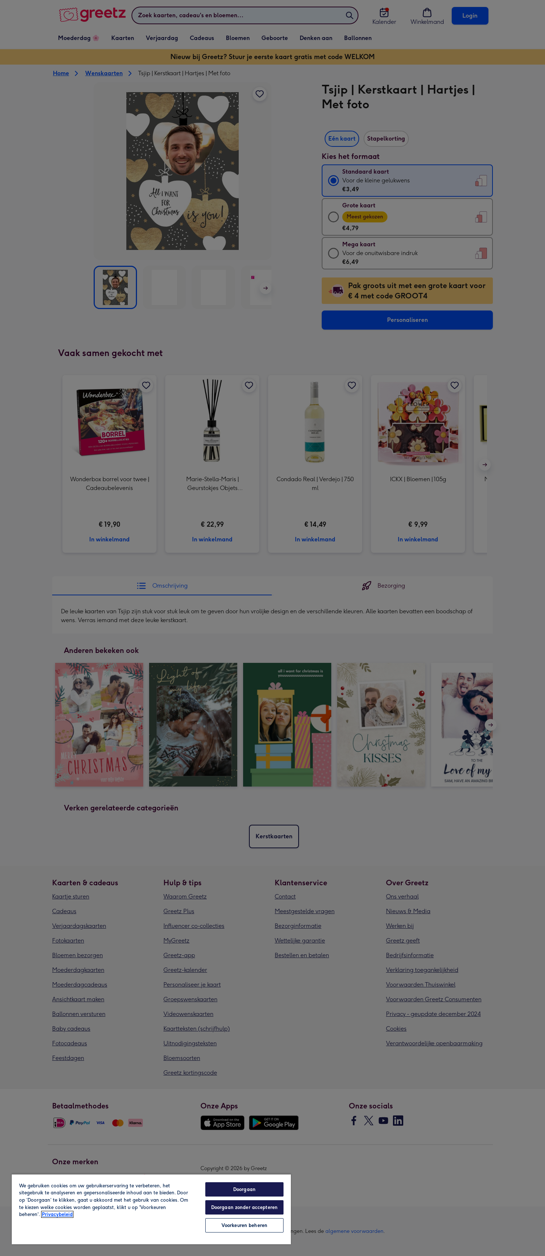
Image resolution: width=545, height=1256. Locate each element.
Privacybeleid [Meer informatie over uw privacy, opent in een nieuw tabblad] (57, 1214)
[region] (151, 1209)
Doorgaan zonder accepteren (244, 1207)
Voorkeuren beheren (244, 1225)
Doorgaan (244, 1189)
